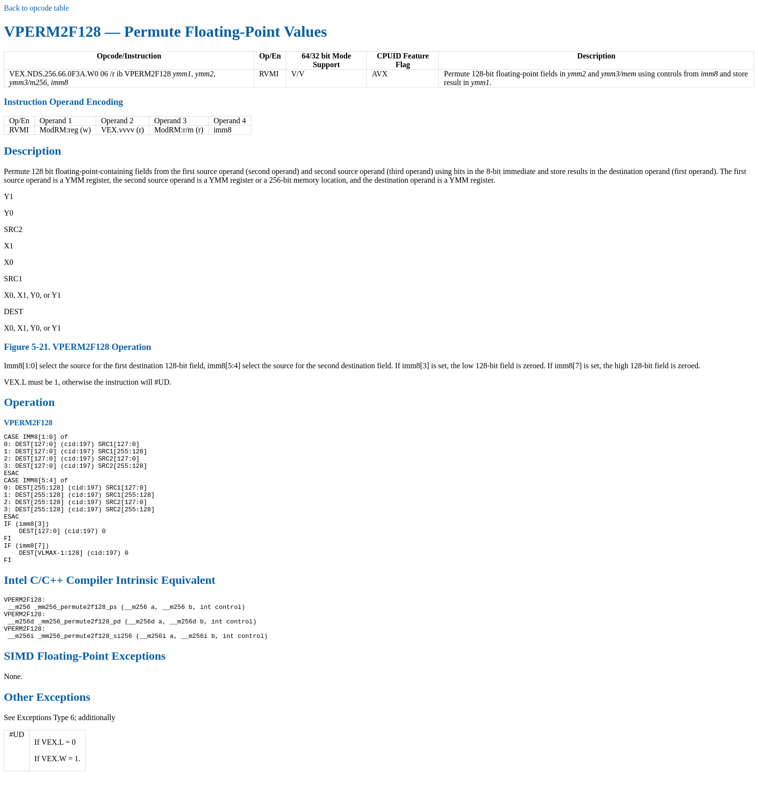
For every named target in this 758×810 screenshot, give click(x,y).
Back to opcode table (36, 8)
